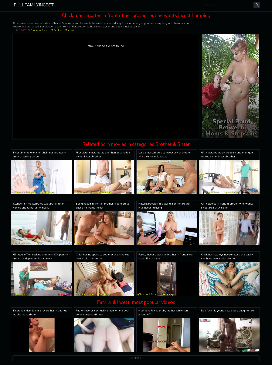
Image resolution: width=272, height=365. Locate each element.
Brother (57, 30)
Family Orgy (146, 192)
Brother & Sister (39, 30)
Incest (71, 30)
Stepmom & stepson (26, 192)
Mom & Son (21, 294)
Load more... (136, 358)
